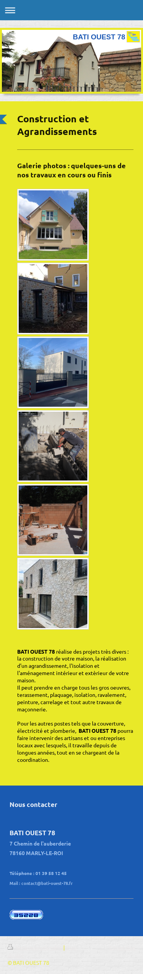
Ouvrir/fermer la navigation (71, 10)
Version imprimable (35, 947)
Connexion (122, 947)
